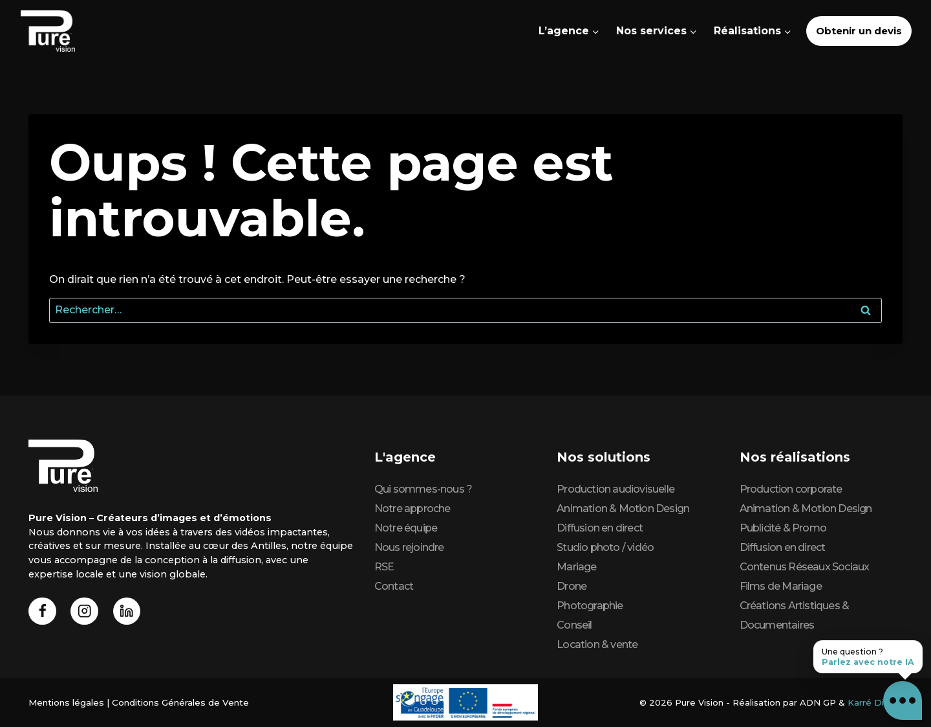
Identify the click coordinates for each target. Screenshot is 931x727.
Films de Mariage (781, 586)
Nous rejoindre (409, 547)
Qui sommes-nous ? (423, 489)
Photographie (590, 605)
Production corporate (791, 489)
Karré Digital (875, 702)
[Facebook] (43, 612)
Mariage (576, 567)
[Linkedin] (129, 612)
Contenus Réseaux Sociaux (805, 567)
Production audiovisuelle (615, 489)
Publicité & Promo (783, 528)
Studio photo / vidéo (605, 547)
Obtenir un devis (859, 31)
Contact (393, 586)
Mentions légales (65, 702)
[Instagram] (86, 612)
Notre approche (412, 508)
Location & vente (597, 644)
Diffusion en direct (600, 528)
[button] (902, 700)
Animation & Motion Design (623, 508)
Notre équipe (405, 528)
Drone (571, 586)
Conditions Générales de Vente (177, 702)
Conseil (574, 625)
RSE (384, 567)
